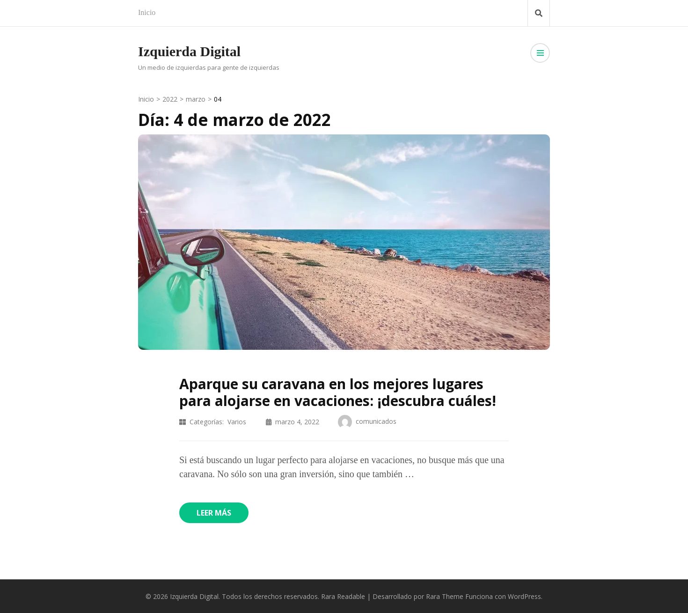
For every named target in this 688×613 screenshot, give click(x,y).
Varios (236, 421)
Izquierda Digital (189, 51)
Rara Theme (444, 596)
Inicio (146, 12)
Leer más (214, 513)
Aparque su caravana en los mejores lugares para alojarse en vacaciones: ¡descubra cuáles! (337, 392)
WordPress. (525, 596)
